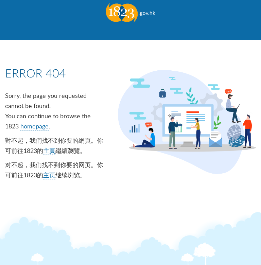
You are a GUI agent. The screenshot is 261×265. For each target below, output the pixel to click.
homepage (34, 126)
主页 (49, 175)
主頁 (49, 150)
